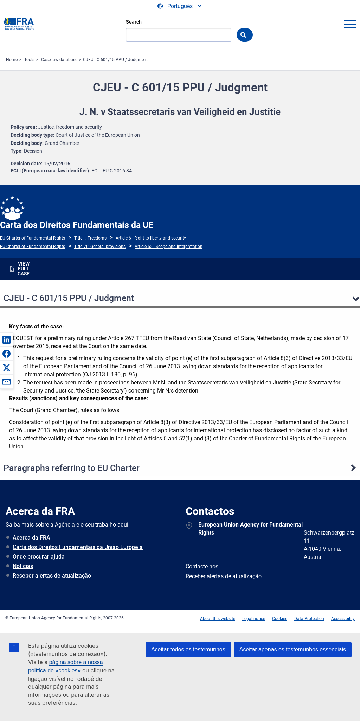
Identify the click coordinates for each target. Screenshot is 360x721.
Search (134, 22)
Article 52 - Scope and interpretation (168, 246)
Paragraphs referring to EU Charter (72, 468)
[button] (6, 339)
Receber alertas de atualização (52, 575)
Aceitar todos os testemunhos (188, 649)
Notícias (23, 566)
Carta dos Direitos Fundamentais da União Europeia (78, 547)
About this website (217, 618)
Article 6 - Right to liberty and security (151, 238)
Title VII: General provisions (100, 246)
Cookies (279, 618)
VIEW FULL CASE (24, 268)
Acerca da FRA (31, 537)
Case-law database (59, 59)
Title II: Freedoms (90, 238)
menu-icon (349, 24)
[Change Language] (180, 6)
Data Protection (309, 618)
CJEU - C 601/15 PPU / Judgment (115, 59)
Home (12, 59)
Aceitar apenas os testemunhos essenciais (292, 649)
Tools (29, 59)
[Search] (178, 35)
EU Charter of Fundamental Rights (32, 238)
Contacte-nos (202, 566)
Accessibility (343, 618)
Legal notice (253, 618)
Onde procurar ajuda (39, 556)
